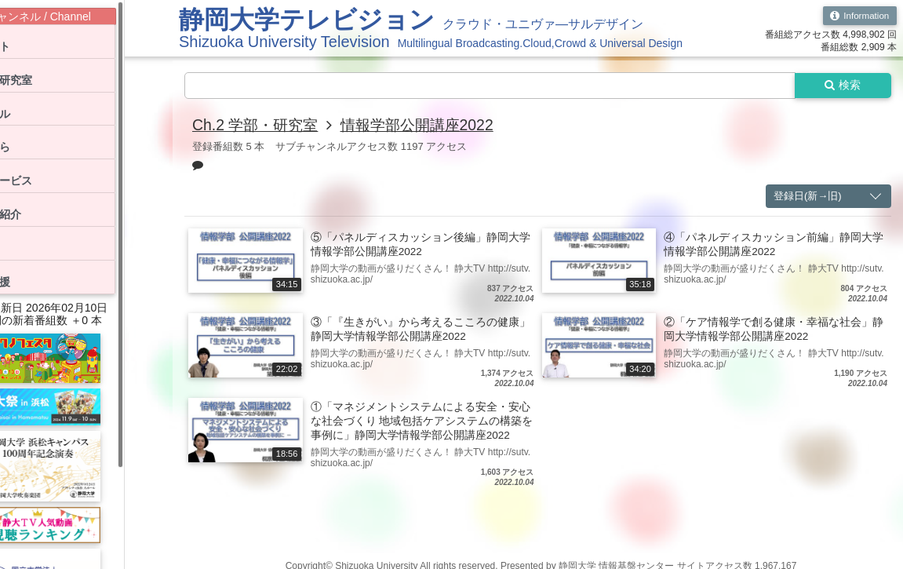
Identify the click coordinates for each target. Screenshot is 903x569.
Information (858, 15)
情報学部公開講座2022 (426, 125)
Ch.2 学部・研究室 (258, 125)
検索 (842, 85)
